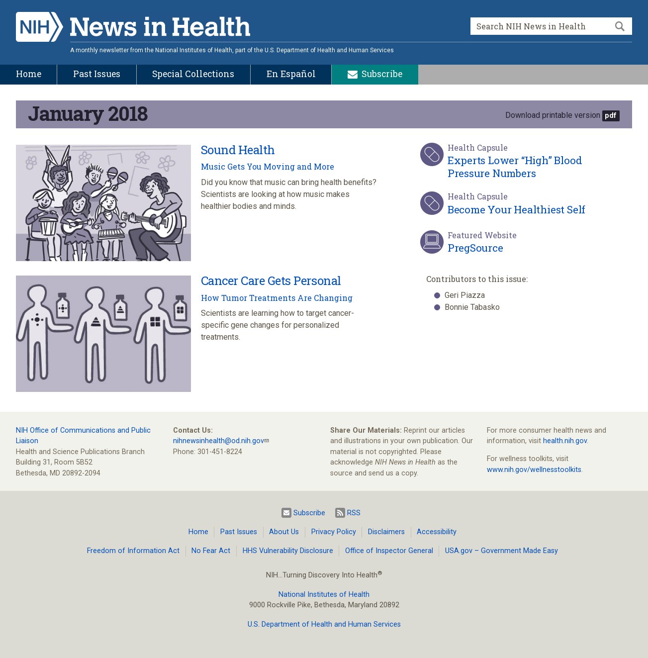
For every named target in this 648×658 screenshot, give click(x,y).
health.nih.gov (565, 441)
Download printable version (552, 115)
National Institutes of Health (324, 594)
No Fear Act (210, 551)
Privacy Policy (333, 532)
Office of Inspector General (389, 551)
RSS (348, 513)
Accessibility (437, 532)
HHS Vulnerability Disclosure (288, 551)
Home (198, 532)
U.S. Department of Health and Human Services (324, 624)
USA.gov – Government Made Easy (501, 551)
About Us (284, 532)
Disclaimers (386, 532)
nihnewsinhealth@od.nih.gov (218, 441)
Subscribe (303, 513)
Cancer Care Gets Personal (271, 280)
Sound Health (238, 150)
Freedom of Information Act (133, 551)
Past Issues (238, 532)
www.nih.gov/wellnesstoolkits (534, 470)
